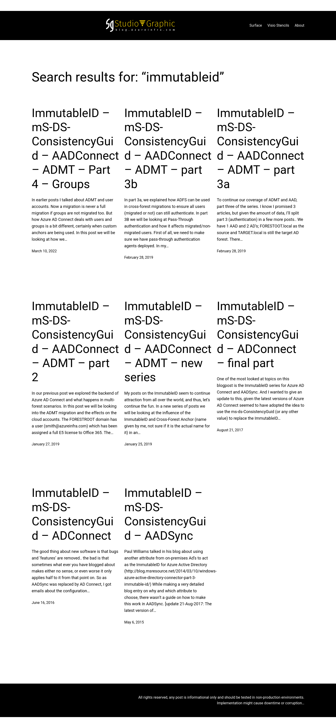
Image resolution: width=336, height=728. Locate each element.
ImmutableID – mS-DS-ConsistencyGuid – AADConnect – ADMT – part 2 (75, 341)
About (299, 25)
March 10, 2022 (44, 251)
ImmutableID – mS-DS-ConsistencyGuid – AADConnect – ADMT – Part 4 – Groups (75, 148)
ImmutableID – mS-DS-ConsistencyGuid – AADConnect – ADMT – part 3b (168, 148)
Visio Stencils (278, 25)
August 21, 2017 (230, 430)
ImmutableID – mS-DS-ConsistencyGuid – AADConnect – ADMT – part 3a (260, 148)
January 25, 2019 (138, 444)
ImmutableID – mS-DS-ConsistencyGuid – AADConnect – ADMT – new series (168, 341)
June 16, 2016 (43, 602)
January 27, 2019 (46, 444)
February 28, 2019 (138, 257)
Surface (255, 25)
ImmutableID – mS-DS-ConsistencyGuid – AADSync (165, 514)
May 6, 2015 (134, 622)
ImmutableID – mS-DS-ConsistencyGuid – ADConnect (73, 514)
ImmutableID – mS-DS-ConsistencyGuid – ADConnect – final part (258, 334)
